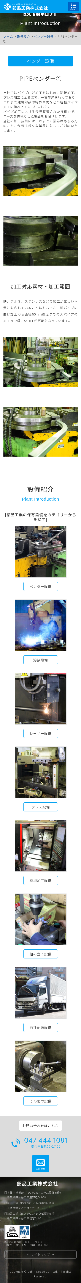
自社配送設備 (41, 1027)
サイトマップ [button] (40, 1254)
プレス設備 (40, 806)
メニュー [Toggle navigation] (73, 6)
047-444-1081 (46, 1140)
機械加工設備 (41, 880)
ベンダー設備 (40, 61)
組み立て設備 (41, 954)
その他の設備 (41, 1101)
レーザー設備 (41, 733)
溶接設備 (40, 659)
